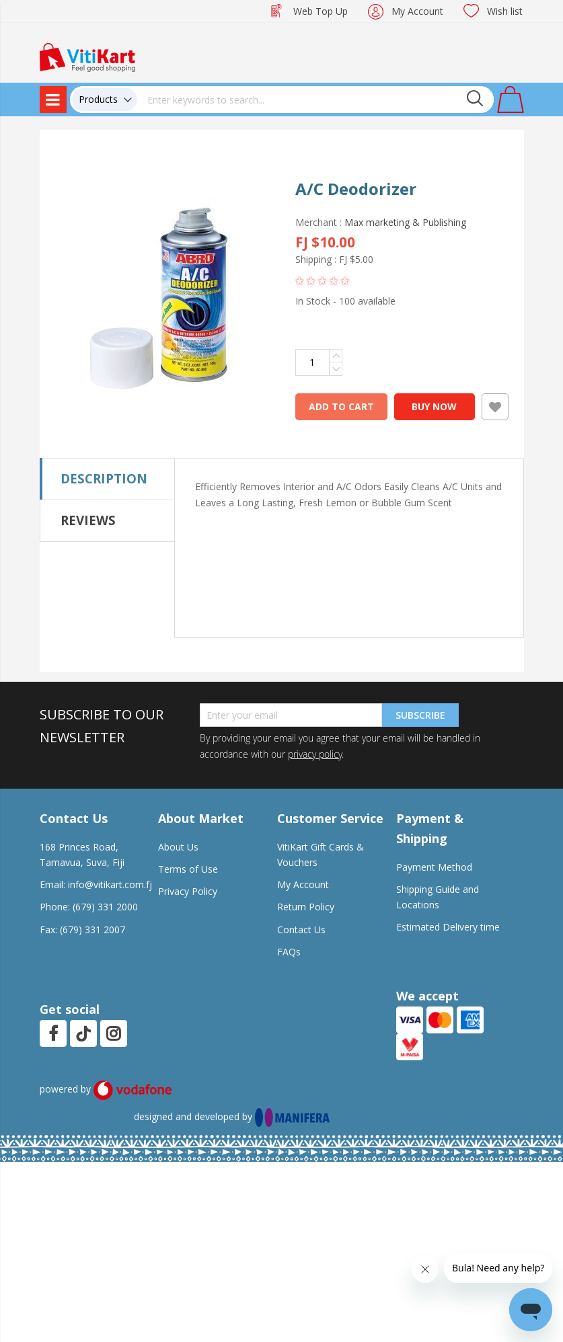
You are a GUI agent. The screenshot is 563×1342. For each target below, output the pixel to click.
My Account (417, 11)
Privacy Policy (187, 891)
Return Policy (305, 906)
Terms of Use (188, 869)
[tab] (107, 479)
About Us (178, 846)
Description (104, 478)
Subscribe (420, 715)
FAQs (289, 951)
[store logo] (87, 56)
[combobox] (315, 99)
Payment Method (434, 867)
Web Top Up (320, 11)
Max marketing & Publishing (405, 222)
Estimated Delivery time (448, 926)
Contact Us (301, 929)
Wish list (505, 11)
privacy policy (315, 754)
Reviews (88, 520)
